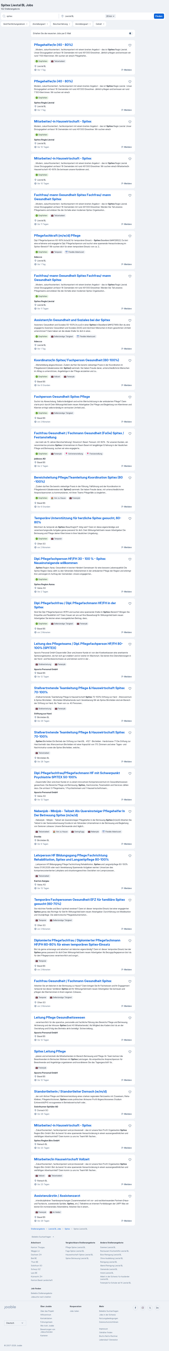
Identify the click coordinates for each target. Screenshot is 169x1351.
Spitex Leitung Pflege (50, 1051)
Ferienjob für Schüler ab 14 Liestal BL (115, 1283)
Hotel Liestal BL (106, 1273)
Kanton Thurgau (38, 1247)
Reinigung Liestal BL (108, 1262)
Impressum (103, 1329)
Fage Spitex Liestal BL (75, 1251)
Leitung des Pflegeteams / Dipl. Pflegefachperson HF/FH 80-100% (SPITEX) (78, 646)
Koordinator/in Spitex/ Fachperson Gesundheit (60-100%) (76, 360)
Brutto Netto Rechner (108, 1336)
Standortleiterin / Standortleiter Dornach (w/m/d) (70, 1091)
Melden (126, 70)
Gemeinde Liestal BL (108, 1269)
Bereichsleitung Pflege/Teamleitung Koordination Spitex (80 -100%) (78, 479)
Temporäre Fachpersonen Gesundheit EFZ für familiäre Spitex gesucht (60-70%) (79, 902)
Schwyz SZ (36, 1269)
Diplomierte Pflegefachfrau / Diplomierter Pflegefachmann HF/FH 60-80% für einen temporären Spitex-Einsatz (77, 942)
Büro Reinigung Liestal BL (110, 1255)
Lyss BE (34, 1273)
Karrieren (44, 1335)
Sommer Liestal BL (108, 1247)
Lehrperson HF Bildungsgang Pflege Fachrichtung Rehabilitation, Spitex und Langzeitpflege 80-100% (71, 857)
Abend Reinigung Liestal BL (111, 1265)
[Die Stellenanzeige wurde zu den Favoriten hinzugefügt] (130, 45)
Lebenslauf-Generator (108, 1340)
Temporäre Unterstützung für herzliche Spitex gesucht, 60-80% (77, 520)
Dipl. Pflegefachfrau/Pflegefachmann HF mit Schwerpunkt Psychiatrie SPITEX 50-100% (77, 775)
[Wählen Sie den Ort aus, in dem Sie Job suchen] (88, 16)
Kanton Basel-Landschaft (42, 1280)
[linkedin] (157, 1307)
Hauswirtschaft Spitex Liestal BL (79, 1255)
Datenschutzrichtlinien (108, 1322)
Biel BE (34, 1258)
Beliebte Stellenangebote (41, 1293)
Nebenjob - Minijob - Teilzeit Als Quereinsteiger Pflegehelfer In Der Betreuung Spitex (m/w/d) (79, 813)
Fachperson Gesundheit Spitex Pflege (62, 397)
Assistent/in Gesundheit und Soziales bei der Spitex (72, 320)
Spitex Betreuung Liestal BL (77, 1258)
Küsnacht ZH (36, 1276)
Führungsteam (46, 1322)
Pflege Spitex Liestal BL (75, 1247)
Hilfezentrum (45, 1315)
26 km (110, 16)
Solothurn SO (36, 1265)
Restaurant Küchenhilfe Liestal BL (114, 1251)
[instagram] (142, 1307)
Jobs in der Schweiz (107, 1315)
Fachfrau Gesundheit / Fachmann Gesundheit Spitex (72, 981)
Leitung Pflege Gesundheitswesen (59, 1017)
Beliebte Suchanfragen (43, 1237)
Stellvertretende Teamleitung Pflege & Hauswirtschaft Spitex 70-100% (79, 690)
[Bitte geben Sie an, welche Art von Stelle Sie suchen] (29, 16)
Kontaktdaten (46, 1318)
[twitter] (150, 1307)
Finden (158, 16)
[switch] (131, 33)
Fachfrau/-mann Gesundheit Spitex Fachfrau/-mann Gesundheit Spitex (72, 197)
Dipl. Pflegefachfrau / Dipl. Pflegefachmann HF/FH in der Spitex (75, 605)
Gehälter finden (105, 1332)
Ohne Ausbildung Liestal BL (111, 1258)
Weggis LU (35, 1251)
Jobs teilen (74, 1311)
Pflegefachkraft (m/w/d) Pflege (57, 235)
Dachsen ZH (36, 1255)
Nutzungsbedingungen (108, 1318)
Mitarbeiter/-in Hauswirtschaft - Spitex (62, 121)
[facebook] (135, 1307)
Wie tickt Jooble (47, 1326)
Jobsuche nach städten (41, 1297)
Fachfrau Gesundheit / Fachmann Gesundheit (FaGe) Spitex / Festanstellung (79, 435)
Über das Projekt (47, 1311)
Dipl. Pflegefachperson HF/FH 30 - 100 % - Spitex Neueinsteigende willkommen (70, 561)
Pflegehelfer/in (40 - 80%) (53, 45)
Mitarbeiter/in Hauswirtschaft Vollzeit (62, 1159)
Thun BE (34, 1262)
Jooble (19, 1345)
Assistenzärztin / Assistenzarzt (57, 1196)
